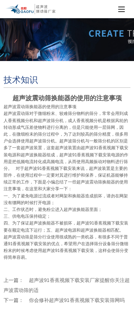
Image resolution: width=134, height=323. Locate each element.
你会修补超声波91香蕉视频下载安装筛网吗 (77, 300)
